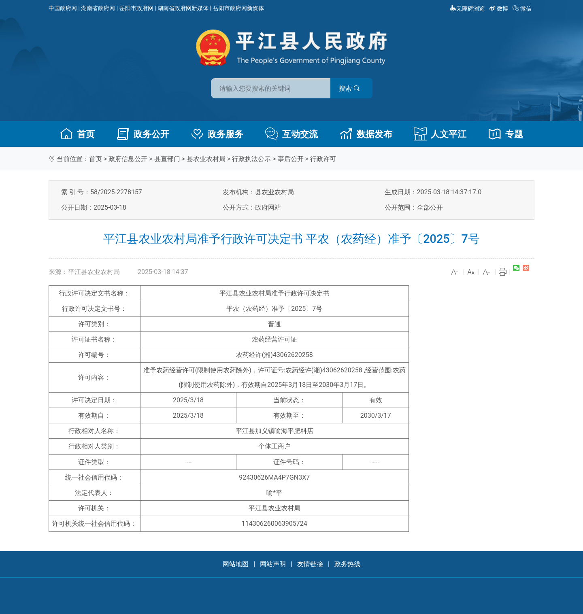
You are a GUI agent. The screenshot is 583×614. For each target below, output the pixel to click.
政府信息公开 (128, 159)
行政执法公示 (251, 159)
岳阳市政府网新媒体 (238, 8)
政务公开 (143, 134)
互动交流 (291, 134)
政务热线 (347, 564)
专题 (505, 134)
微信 (523, 8)
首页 (77, 134)
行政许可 (323, 159)
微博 (499, 8)
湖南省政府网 (98, 8)
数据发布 (366, 134)
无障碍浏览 (467, 8)
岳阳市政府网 (136, 8)
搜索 (349, 88)
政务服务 (217, 134)
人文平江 (440, 134)
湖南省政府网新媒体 (183, 8)
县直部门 (167, 159)
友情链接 (310, 564)
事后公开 (291, 159)
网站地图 (236, 564)
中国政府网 (63, 8)
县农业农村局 (206, 159)
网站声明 (273, 564)
